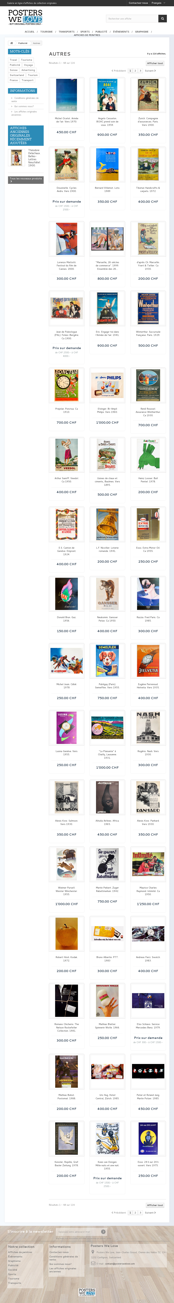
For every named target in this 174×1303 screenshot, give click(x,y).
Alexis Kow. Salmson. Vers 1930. (66, 822)
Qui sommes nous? (24, 106)
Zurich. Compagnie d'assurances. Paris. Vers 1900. (148, 122)
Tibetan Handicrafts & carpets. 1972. (148, 189)
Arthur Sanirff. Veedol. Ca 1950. (67, 480)
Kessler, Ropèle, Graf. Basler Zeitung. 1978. (67, 1163)
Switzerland (17, 75)
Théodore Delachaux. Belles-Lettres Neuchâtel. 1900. (34, 157)
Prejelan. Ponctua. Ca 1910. (66, 410)
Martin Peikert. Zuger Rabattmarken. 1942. (107, 889)
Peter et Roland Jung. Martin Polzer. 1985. (148, 1096)
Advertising (28, 70)
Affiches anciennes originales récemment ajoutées (21, 135)
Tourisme (46, 31)
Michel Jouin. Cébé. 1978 (66, 686)
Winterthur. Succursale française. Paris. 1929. (148, 333)
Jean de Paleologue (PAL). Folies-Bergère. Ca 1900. (66, 335)
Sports (85, 31)
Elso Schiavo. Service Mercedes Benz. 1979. (148, 1026)
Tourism (33, 75)
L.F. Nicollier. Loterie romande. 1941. (107, 549)
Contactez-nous (138, 2)
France (14, 80)
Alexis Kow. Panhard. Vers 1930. (148, 822)
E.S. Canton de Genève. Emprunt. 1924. (66, 551)
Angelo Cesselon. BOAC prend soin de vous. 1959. (107, 122)
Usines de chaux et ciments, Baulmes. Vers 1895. (107, 482)
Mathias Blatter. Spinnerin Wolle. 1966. (107, 1026)
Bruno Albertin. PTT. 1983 (107, 959)
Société (12, 1269)
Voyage (28, 64)
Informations (22, 91)
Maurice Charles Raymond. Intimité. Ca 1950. (148, 891)
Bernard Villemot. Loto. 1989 (107, 189)
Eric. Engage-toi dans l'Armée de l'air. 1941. (107, 333)
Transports (66, 31)
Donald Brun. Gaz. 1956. (66, 619)
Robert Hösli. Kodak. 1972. (67, 959)
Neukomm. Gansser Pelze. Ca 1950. (107, 619)
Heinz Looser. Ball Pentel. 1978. (148, 480)
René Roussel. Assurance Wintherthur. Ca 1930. (148, 412)
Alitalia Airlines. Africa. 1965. (107, 822)
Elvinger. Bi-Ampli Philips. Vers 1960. (107, 410)
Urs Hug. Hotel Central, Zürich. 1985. (107, 1096)
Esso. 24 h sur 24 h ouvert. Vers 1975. (148, 1163)
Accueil (29, 31)
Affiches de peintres (87, 35)
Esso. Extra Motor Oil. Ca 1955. (148, 549)
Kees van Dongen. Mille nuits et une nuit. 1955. (107, 1165)
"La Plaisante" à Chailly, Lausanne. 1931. (107, 754)
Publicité (101, 31)
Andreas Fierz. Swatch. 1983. (148, 959)
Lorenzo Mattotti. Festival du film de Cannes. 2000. (66, 266)
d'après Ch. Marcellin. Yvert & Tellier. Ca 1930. (148, 266)
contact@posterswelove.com (120, 1263)
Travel (13, 59)
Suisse (14, 70)
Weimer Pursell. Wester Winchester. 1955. (66, 891)
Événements (121, 31)
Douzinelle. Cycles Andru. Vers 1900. (66, 189)
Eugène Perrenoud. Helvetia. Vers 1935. (148, 686)
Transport (27, 80)
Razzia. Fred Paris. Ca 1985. (148, 619)
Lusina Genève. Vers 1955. (66, 753)
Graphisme (142, 31)
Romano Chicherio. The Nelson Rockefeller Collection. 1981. (66, 1027)
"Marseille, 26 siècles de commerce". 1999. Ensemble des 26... (107, 266)
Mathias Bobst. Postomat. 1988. (66, 1096)
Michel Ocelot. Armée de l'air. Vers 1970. (66, 120)
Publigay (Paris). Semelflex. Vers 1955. (107, 686)
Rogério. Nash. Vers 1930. (148, 753)
